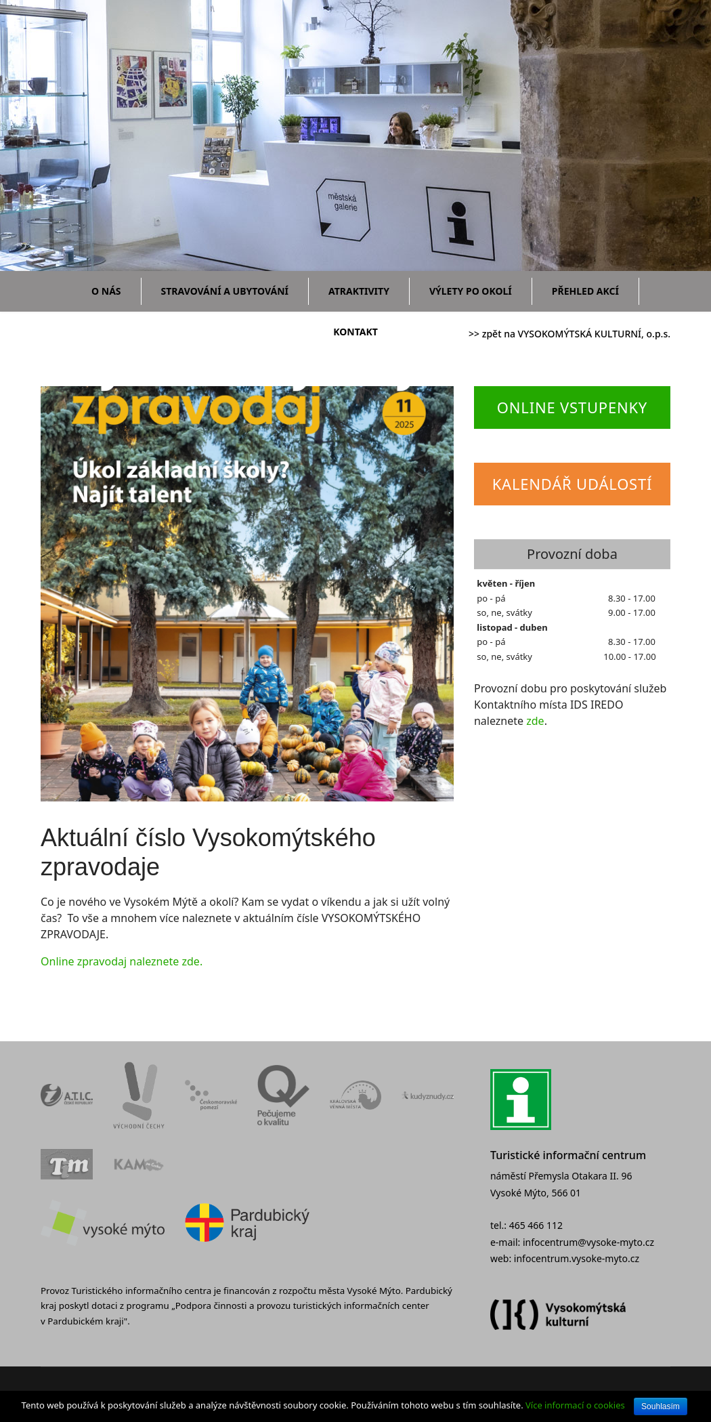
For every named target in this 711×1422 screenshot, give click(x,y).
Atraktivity (358, 291)
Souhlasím (660, 1406)
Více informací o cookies (575, 1405)
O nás (106, 291)
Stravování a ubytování (224, 291)
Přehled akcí (585, 291)
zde (535, 720)
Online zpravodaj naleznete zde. (121, 961)
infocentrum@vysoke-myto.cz (588, 1242)
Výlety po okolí (470, 291)
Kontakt (355, 331)
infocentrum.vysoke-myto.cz (576, 1258)
